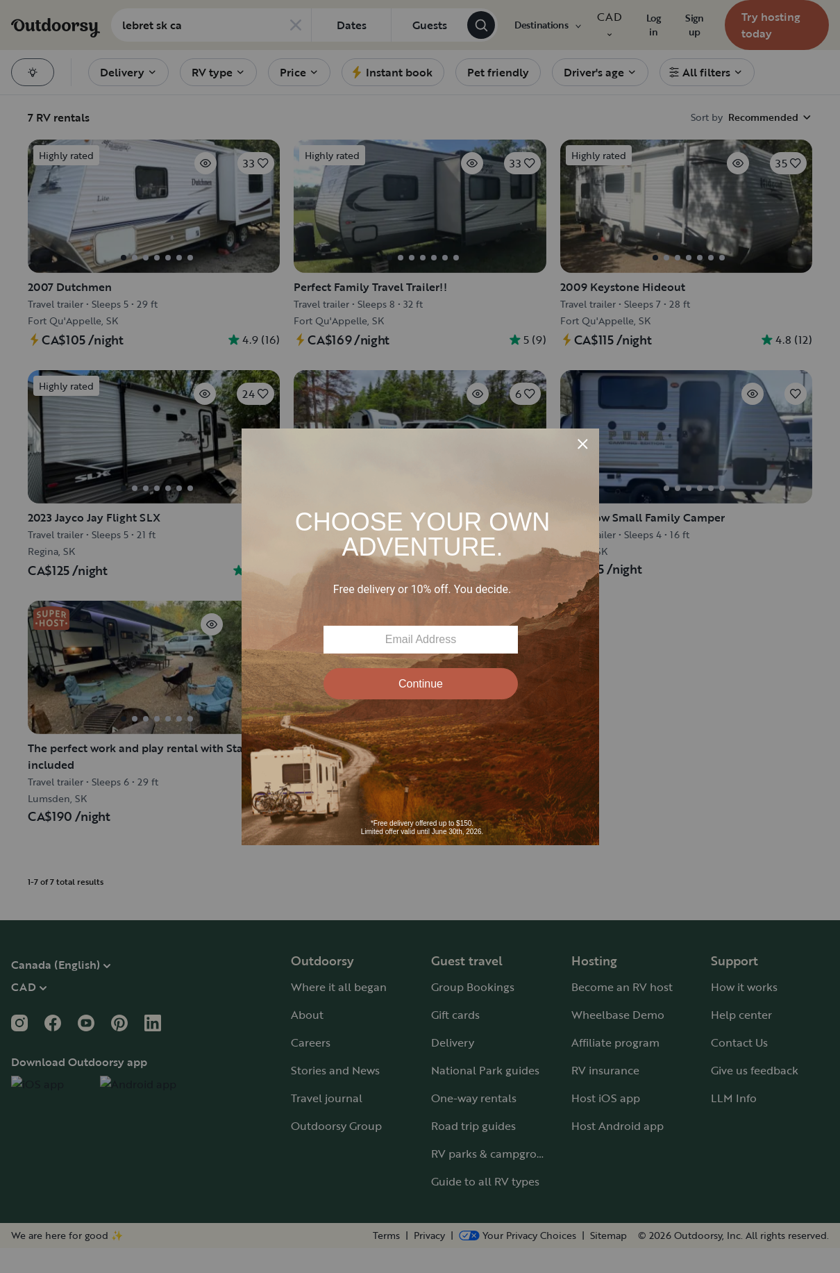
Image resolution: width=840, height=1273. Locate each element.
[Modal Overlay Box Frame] (420, 637)
